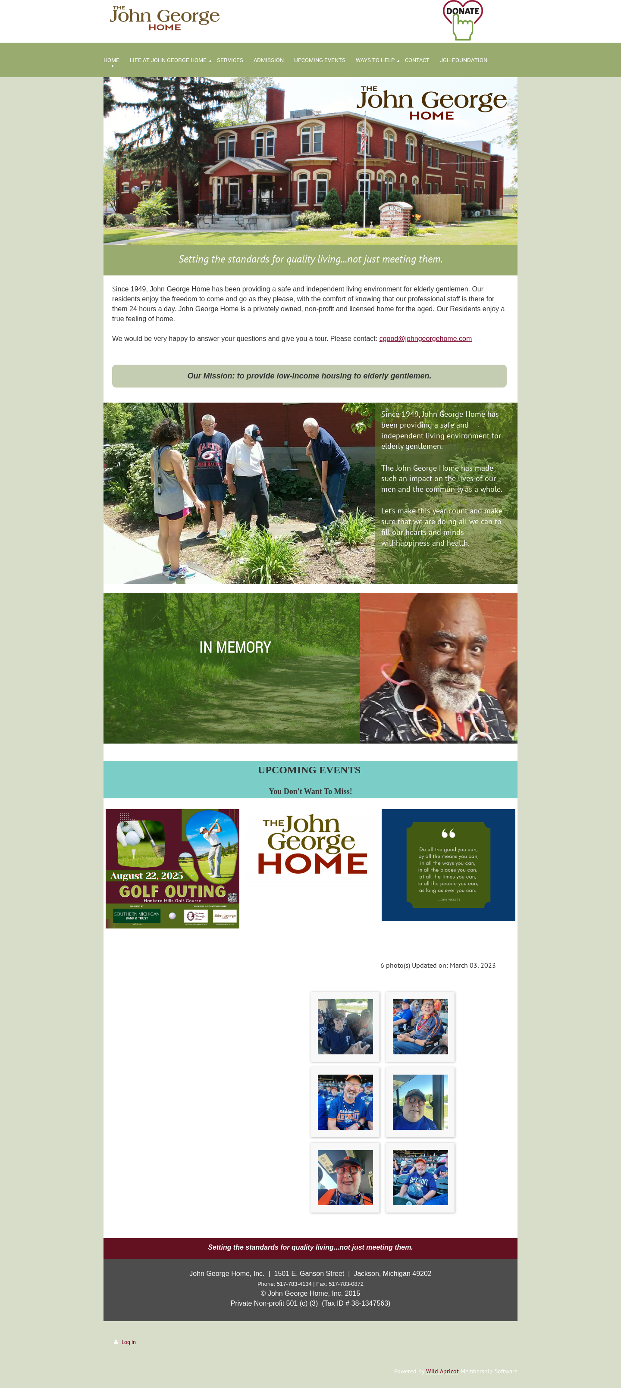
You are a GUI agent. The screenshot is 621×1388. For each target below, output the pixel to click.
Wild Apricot (442, 1371)
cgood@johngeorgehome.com (426, 338)
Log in (129, 1342)
